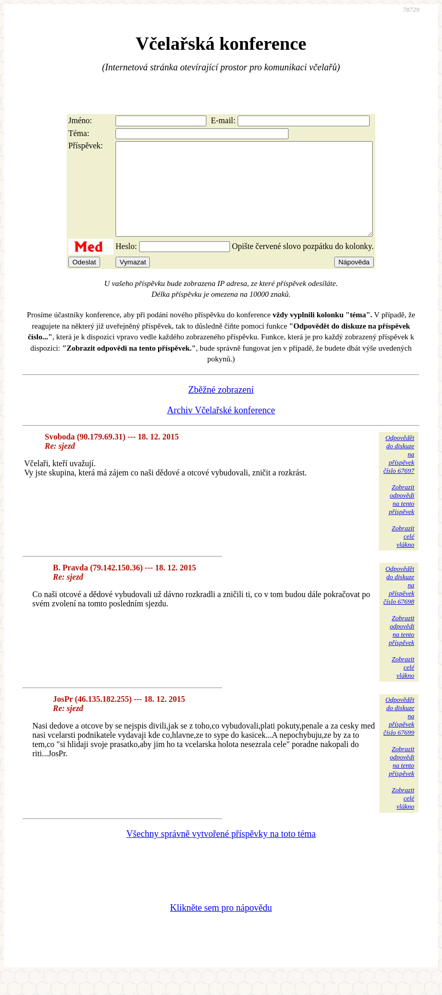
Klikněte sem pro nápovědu (221, 926)
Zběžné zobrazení (221, 408)
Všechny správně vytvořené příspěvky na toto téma (221, 852)
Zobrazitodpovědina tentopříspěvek (401, 518)
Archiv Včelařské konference (221, 429)
